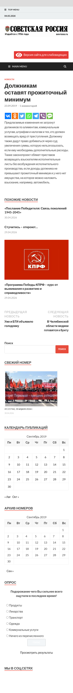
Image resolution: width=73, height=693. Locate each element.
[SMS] (50, 116)
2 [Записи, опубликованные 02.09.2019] (9, 457)
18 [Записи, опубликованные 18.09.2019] (27, 471)
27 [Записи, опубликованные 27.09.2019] (45, 479)
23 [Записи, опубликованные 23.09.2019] (9, 479)
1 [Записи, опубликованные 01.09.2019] (64, 449)
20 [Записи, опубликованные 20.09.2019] (45, 471)
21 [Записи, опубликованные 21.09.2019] (54, 471)
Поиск (8, 343)
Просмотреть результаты (36, 652)
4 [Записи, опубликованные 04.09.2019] (27, 457)
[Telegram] (36, 116)
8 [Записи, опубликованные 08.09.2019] (64, 457)
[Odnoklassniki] (15, 116)
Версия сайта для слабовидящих (41, 54)
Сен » (10, 571)
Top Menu (13, 9)
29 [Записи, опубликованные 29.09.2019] (64, 479)
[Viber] (43, 116)
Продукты (15, 605)
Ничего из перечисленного (26, 635)
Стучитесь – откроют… (21, 227)
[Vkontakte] (8, 116)
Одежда (14, 623)
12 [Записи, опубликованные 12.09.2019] (36, 464)
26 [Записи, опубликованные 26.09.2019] (36, 479)
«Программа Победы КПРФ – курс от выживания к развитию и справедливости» (31, 288)
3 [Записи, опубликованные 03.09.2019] (18, 457)
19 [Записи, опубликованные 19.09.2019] (36, 471)
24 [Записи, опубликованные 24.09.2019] (18, 479)
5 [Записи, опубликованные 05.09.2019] (36, 457)
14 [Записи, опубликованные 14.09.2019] (54, 464)
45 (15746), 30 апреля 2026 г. (18, 409)
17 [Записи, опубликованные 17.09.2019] (18, 471)
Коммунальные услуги (23, 629)
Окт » (15, 496)
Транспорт (16, 617)
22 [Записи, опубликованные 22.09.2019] (64, 471)
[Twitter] (22, 116)
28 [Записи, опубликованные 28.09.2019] (54, 479)
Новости (9, 79)
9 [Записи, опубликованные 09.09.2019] (9, 464)
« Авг (7, 496)
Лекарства (16, 611)
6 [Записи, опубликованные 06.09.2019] (45, 457)
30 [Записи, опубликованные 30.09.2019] (9, 486)
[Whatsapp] (29, 116)
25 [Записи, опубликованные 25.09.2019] (27, 479)
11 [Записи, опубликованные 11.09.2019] (27, 464)
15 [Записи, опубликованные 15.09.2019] (64, 464)
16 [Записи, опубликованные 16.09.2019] (9, 471)
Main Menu (19, 66)
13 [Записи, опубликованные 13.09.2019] (45, 464)
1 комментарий (28, 105)
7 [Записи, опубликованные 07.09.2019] (54, 457)
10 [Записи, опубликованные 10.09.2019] (18, 464)
